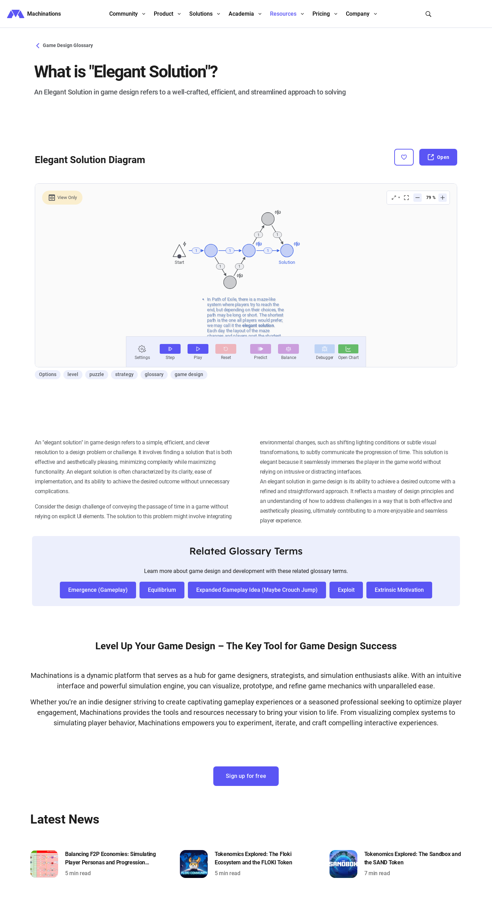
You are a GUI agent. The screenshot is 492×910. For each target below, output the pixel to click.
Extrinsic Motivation (399, 590)
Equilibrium (162, 590)
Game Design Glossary (63, 45)
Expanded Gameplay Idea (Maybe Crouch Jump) (257, 590)
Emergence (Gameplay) (98, 590)
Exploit (346, 590)
